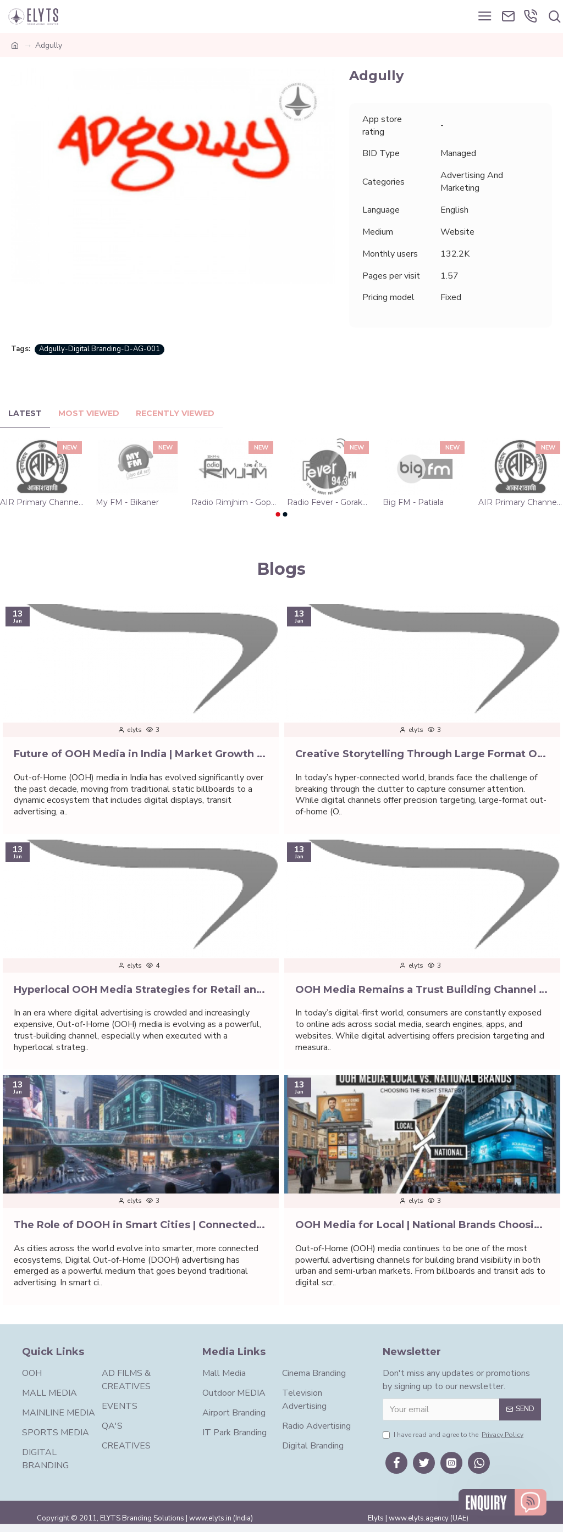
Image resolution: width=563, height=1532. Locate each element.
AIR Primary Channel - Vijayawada (520, 502)
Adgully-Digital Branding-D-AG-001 (99, 349)
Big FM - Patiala (413, 502)
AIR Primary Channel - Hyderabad (42, 502)
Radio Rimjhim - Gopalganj (233, 502)
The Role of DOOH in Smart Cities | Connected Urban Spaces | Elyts (141, 1225)
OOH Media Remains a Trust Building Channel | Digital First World (422, 990)
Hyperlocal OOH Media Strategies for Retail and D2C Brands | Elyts (141, 990)
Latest (25, 413)
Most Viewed (88, 413)
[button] (278, 514)
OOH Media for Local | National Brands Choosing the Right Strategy (422, 1225)
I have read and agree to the (454, 1435)
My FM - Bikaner (127, 502)
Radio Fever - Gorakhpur (329, 502)
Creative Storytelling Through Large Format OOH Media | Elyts (422, 754)
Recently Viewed (175, 413)
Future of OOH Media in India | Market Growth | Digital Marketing (141, 754)
